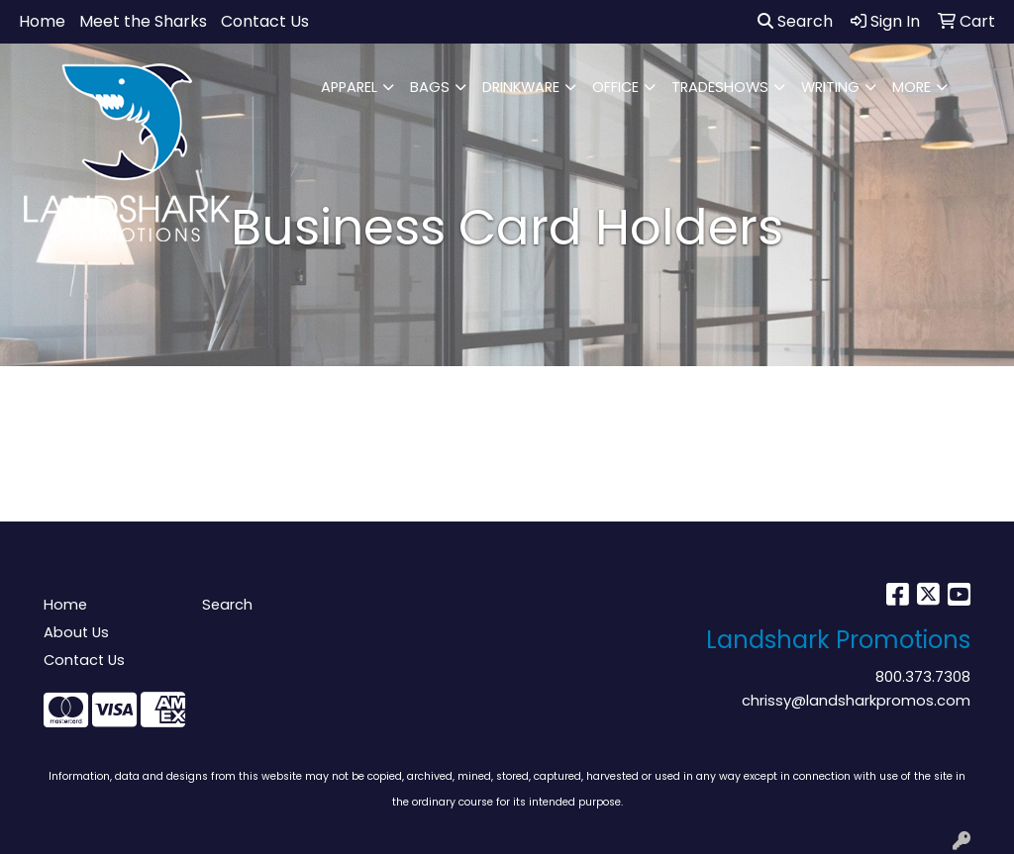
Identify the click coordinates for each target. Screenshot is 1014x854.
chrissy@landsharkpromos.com (856, 701)
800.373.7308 (922, 677)
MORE (911, 87)
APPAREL (349, 87)
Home (42, 21)
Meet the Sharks (143, 21)
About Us (76, 632)
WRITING (830, 87)
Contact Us (265, 21)
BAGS (430, 87)
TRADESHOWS (719, 87)
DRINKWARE (520, 87)
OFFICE (615, 87)
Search (795, 21)
